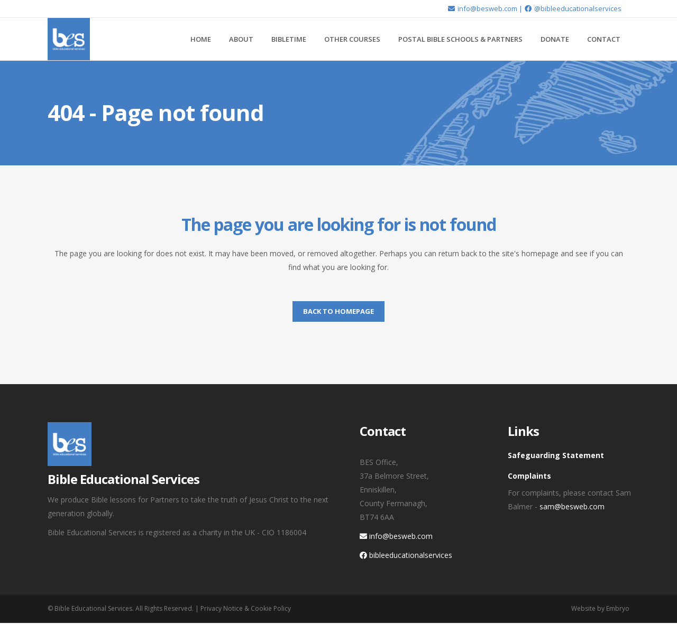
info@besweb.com (482, 8)
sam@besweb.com (572, 506)
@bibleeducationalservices (572, 8)
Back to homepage (338, 311)
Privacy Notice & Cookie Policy (245, 608)
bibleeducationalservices (406, 555)
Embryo (617, 608)
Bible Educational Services (93, 608)
